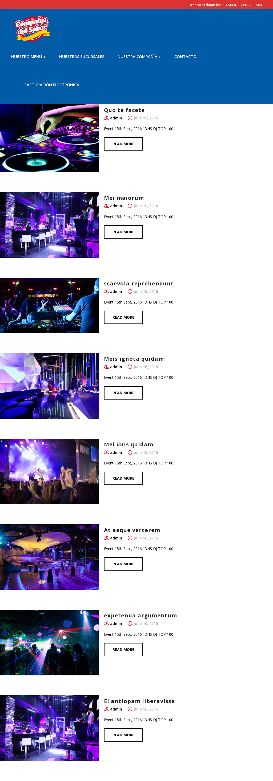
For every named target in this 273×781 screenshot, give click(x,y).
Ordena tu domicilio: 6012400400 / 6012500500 (225, 4)
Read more (123, 143)
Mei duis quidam (128, 444)
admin (116, 118)
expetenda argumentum (140, 615)
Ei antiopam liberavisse (139, 701)
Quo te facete (124, 110)
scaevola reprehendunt (139, 283)
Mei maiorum (124, 197)
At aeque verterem (132, 530)
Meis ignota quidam (134, 358)
